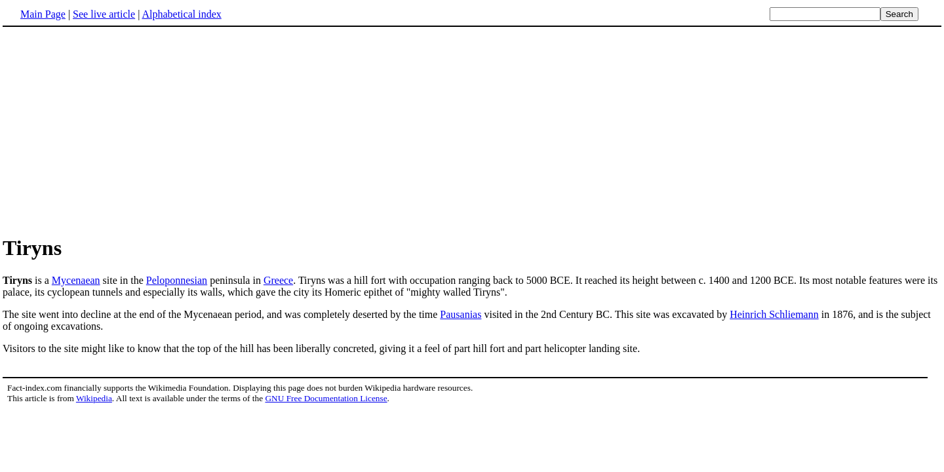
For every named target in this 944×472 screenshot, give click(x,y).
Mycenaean (76, 280)
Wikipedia (94, 398)
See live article (104, 14)
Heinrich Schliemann (774, 314)
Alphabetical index (181, 14)
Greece (278, 280)
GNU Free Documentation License (326, 398)
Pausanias (460, 314)
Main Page (43, 14)
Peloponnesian (176, 280)
